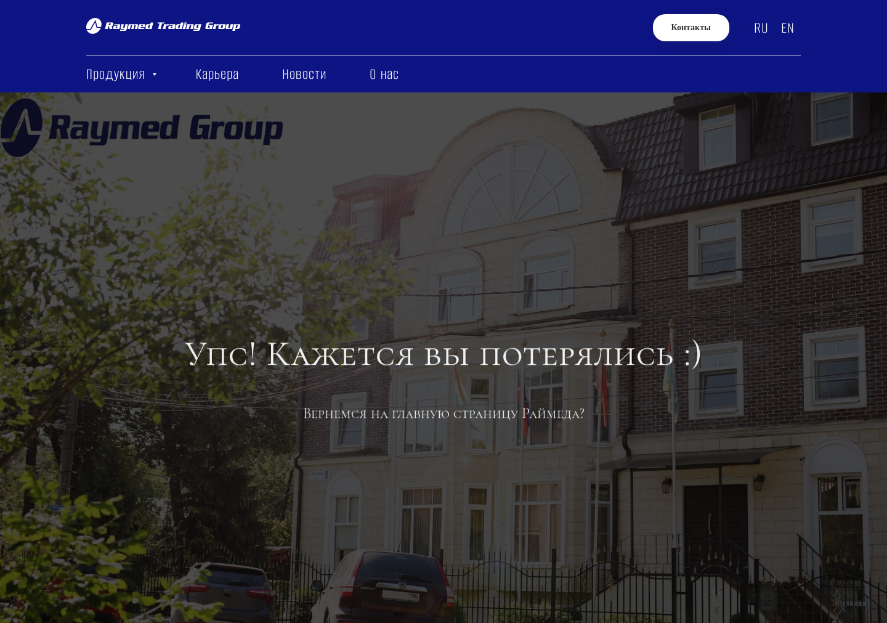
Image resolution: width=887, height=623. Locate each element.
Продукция (117, 74)
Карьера (217, 74)
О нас (384, 74)
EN (788, 28)
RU (761, 28)
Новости (304, 74)
